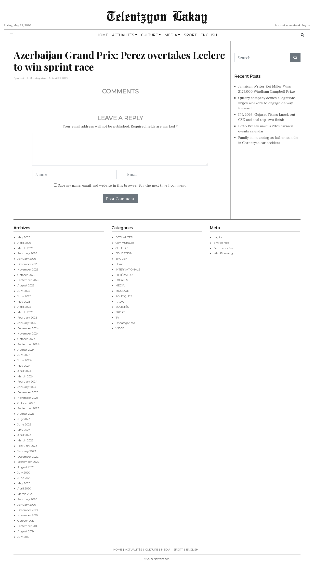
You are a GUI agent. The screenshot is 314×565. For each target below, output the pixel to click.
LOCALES (122, 280)
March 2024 (25, 376)
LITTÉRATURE (125, 275)
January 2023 (26, 451)
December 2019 (27, 510)
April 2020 (24, 488)
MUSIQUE (122, 291)
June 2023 (24, 424)
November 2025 (27, 269)
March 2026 (25, 248)
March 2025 (25, 312)
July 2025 (23, 291)
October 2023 (26, 403)
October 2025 (26, 275)
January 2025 (26, 323)
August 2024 (26, 349)
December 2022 (28, 456)
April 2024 (24, 371)
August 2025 (25, 285)
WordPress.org (223, 253)
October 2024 (26, 339)
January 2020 (26, 504)
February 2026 (27, 253)
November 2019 (27, 515)
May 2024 (24, 365)
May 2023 (23, 430)
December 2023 (27, 392)
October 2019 (25, 520)
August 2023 (25, 413)
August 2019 (25, 531)
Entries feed (221, 242)
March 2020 (25, 494)
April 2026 (24, 242)
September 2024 (28, 344)
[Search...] (262, 57)
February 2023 (27, 446)
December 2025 (27, 264)
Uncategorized (125, 323)
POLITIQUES (124, 296)
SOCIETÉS (122, 306)
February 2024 (27, 381)
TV (117, 317)
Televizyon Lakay (157, 16)
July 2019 (23, 537)
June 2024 (24, 360)
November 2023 (27, 397)
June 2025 (24, 296)
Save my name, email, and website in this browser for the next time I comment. (122, 185)
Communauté (125, 242)
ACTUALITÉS (123, 35)
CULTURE (149, 35)
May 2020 (23, 483)
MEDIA (171, 35)
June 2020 (24, 478)
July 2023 (23, 419)
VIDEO (120, 328)
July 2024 (23, 355)
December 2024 (28, 328)
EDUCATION (124, 253)
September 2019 (27, 526)
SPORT (190, 35)
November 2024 (28, 333)
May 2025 (23, 301)
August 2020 (25, 467)
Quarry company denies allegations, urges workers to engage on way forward (267, 103)
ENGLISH (208, 35)
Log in (218, 237)
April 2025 (24, 306)
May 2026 (23, 237)
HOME (102, 35)
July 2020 (23, 472)
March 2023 (25, 440)
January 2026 (26, 258)
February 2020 (27, 499)
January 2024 (26, 387)
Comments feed (224, 248)
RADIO (120, 301)
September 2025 (28, 280)
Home (119, 264)
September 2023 (28, 408)
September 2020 (28, 461)
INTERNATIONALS (128, 269)
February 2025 (27, 317)
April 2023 (24, 435)
